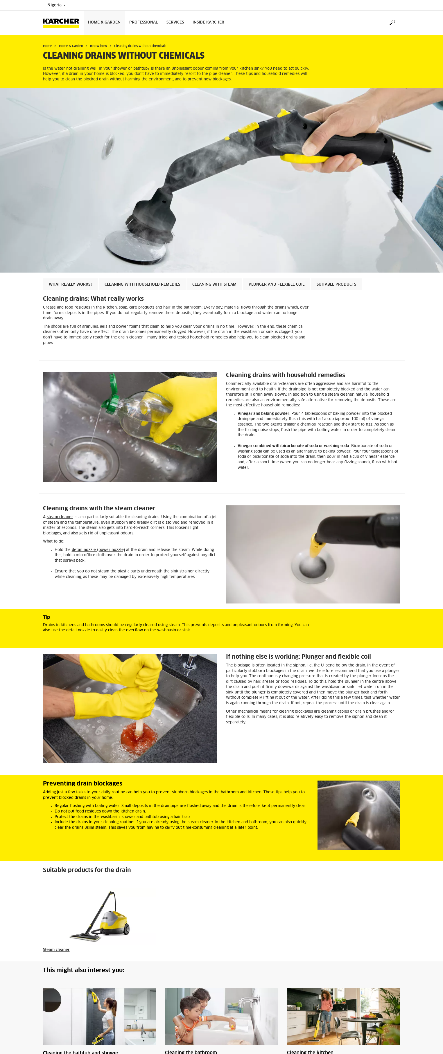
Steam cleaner (56, 950)
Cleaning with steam (214, 285)
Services (175, 22)
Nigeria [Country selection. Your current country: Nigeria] (56, 5)
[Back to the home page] (63, 23)
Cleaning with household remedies (142, 285)
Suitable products (336, 285)
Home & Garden (104, 22)
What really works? (70, 285)
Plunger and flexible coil (276, 285)
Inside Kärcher (208, 22)
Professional (143, 22)
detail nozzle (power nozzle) (98, 550)
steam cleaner (60, 517)
